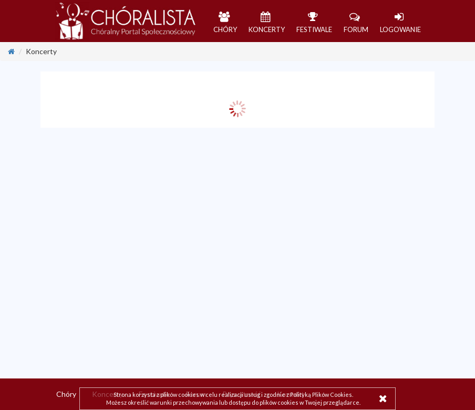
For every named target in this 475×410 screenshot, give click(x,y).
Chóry (66, 394)
